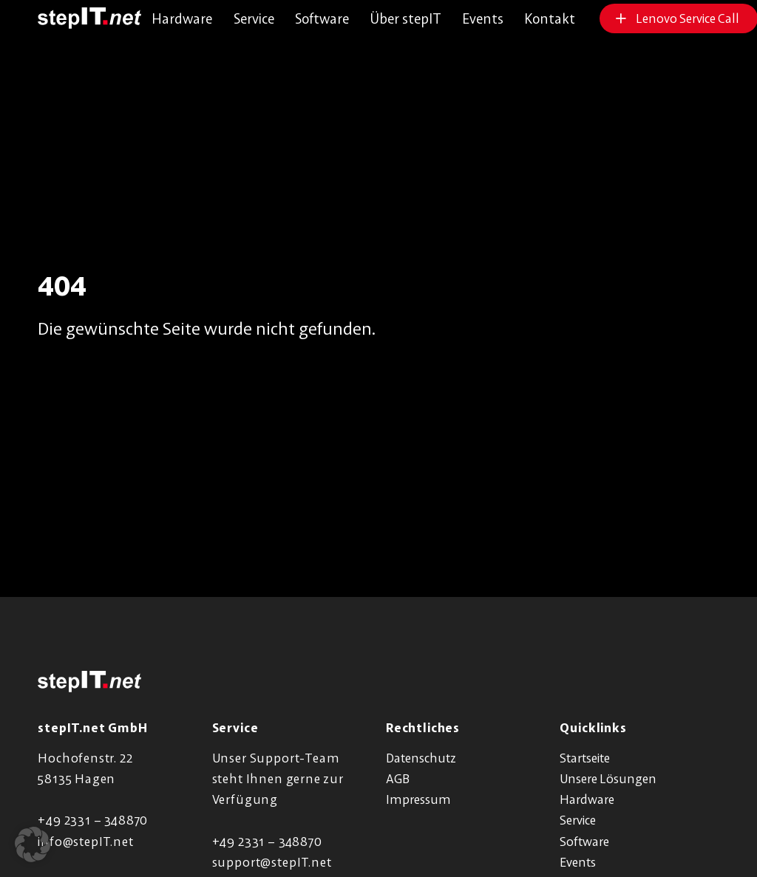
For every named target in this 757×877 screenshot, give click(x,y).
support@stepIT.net (272, 862)
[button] (32, 844)
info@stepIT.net (85, 841)
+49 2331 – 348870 (93, 819)
